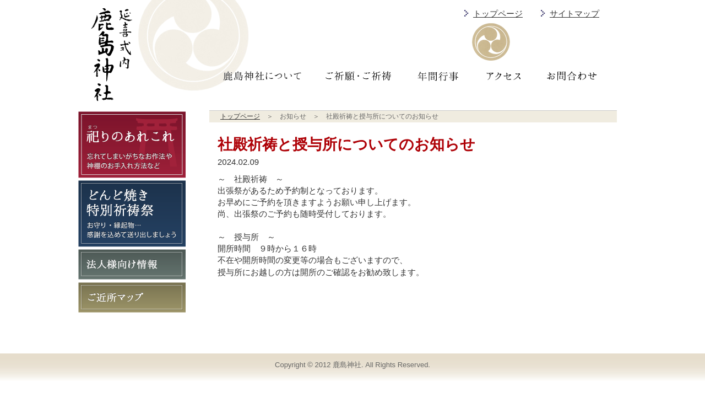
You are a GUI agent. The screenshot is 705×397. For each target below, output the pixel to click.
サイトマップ (574, 13)
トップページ (498, 13)
